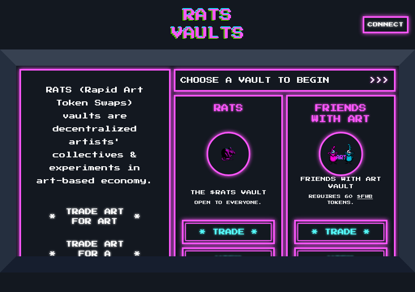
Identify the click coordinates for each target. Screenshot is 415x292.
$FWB (365, 196)
